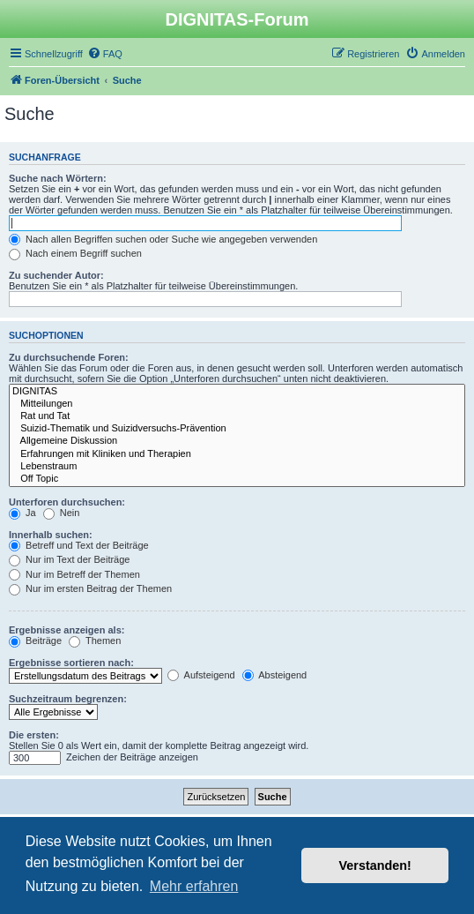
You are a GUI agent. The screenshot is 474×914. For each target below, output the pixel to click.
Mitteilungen (237, 404)
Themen (95, 640)
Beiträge (35, 640)
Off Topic (237, 479)
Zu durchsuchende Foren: (69, 357)
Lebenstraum (237, 467)
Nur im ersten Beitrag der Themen (90, 588)
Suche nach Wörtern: (58, 178)
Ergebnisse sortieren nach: (71, 662)
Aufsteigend (201, 675)
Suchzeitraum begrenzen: (68, 698)
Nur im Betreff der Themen (74, 574)
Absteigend (274, 675)
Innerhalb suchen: (51, 534)
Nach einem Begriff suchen (75, 253)
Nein (61, 512)
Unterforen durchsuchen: (67, 502)
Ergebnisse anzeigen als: (66, 630)
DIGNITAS (237, 392)
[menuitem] (104, 53)
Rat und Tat (237, 416)
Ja (22, 512)
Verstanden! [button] (375, 865)
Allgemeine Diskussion (237, 441)
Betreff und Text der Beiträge (79, 545)
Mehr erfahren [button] (194, 886)
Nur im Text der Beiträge (69, 559)
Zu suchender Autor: (56, 275)
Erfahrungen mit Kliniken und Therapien (237, 454)
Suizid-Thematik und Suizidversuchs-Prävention (237, 429)
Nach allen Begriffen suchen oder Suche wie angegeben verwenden (163, 239)
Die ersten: (34, 735)
